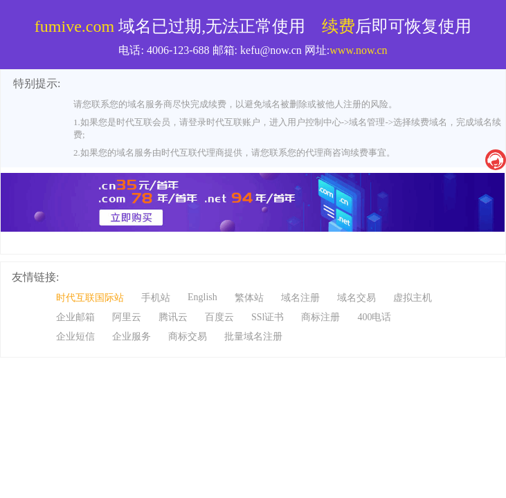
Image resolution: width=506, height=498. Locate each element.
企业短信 (75, 336)
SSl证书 (267, 317)
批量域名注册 (253, 336)
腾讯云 (173, 317)
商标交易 (187, 336)
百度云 (219, 317)
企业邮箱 (75, 317)
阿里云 (126, 317)
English (202, 297)
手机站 (155, 298)
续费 (338, 26)
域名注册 (300, 298)
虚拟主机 (412, 298)
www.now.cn (358, 50)
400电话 (374, 317)
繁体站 (249, 298)
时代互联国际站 (90, 298)
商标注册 (320, 317)
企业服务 (131, 336)
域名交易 (356, 298)
